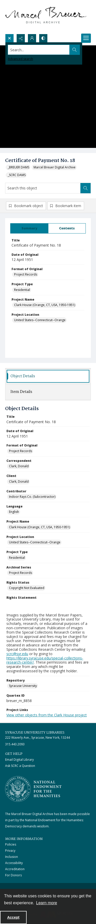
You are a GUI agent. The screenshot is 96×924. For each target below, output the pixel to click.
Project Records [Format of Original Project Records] (25, 274)
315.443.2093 (15, 744)
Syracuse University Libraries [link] (35, 732)
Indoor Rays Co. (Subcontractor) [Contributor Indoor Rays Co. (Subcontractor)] (32, 496)
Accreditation (15, 869)
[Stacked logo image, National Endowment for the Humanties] (33, 789)
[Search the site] (38, 50)
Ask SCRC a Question (20, 766)
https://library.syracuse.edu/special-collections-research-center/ (44, 660)
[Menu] (86, 38)
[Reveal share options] (21, 38)
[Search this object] (42, 188)
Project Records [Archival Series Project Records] (20, 573)
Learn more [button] (46, 903)
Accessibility (14, 863)
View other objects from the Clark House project (46, 715)
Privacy (10, 850)
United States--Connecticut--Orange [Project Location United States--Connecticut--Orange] (40, 320)
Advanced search (20, 59)
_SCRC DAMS (17, 175)
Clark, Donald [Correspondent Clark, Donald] (19, 466)
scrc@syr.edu (17, 653)
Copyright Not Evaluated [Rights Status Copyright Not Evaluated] (26, 588)
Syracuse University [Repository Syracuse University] (23, 686)
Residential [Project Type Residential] (22, 290)
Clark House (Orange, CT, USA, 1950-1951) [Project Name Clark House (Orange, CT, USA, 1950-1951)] (44, 305)
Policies (10, 844)
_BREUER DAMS (18, 167)
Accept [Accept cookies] (13, 917)
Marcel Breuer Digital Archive (55, 167)
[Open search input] (9, 38)
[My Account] (32, 38)
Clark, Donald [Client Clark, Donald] (19, 481)
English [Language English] (14, 512)
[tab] (29, 228)
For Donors (13, 875)
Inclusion (11, 857)
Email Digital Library (19, 759)
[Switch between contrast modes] (43, 38)
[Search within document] (85, 188)
